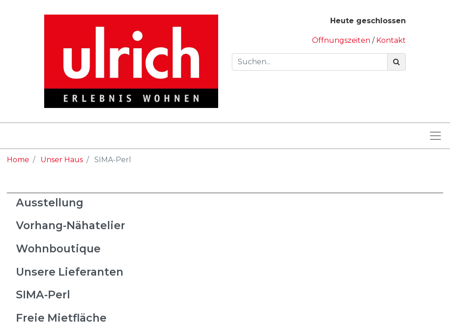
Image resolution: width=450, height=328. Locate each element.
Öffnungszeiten (342, 40)
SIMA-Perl (43, 294)
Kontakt (391, 40)
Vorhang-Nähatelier (70, 225)
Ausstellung (49, 202)
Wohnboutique (58, 248)
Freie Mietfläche (61, 317)
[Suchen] (396, 62)
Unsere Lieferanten (69, 271)
